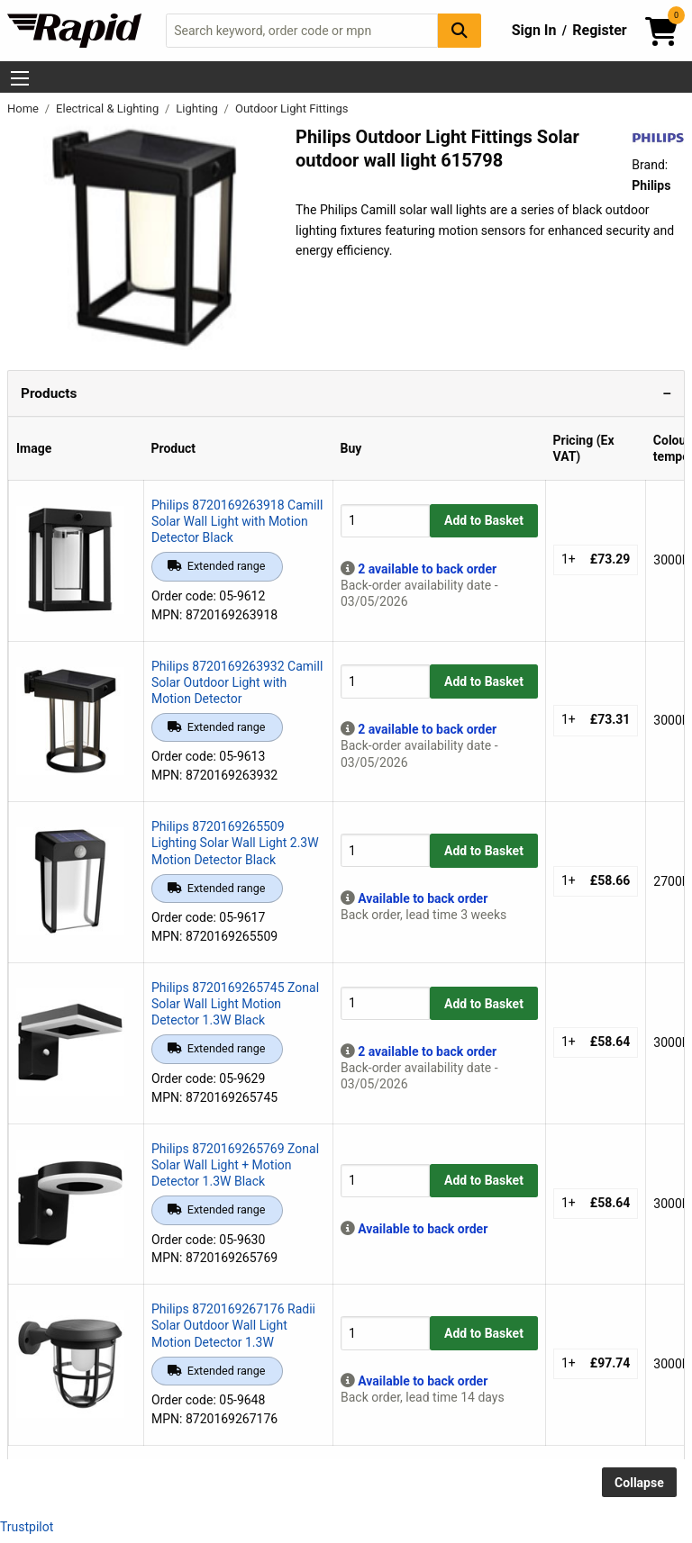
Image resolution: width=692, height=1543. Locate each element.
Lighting (198, 108)
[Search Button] (459, 30)
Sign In (534, 30)
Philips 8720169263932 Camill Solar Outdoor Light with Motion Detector (237, 682)
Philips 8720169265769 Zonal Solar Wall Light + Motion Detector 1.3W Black (235, 1164)
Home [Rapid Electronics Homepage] (24, 108)
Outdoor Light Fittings (291, 108)
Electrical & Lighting (108, 108)
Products (49, 393)
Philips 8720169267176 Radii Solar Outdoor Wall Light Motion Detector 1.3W (233, 1325)
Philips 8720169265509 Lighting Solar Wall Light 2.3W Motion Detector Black (235, 842)
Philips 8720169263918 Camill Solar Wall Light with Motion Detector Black (237, 521)
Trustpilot (26, 1527)
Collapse (639, 1482)
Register (599, 30)
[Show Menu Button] (20, 78)
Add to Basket (484, 520)
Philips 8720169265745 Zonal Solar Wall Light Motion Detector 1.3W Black (235, 1003)
